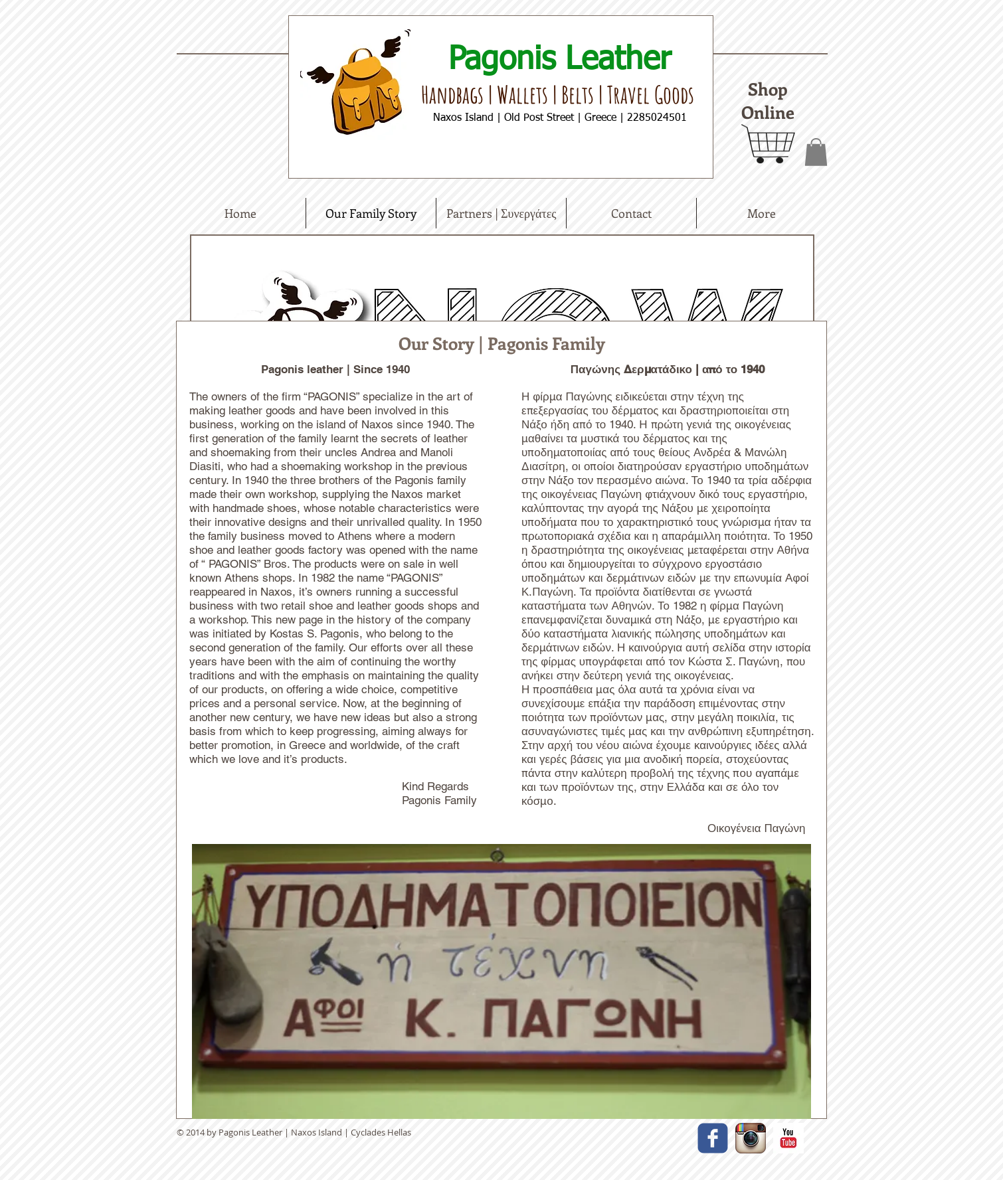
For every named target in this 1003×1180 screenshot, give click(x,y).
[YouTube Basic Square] (788, 1138)
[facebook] (712, 1138)
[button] (816, 152)
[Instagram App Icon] (750, 1138)
